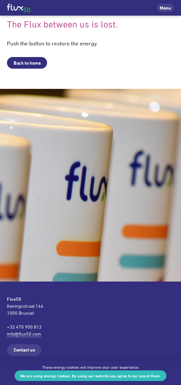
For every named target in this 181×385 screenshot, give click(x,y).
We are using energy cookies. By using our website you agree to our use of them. (90, 375)
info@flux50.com (24, 334)
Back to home (27, 63)
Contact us (24, 350)
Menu (165, 8)
